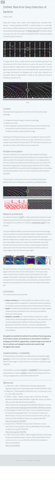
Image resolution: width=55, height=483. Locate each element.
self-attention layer (38, 223)
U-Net (21, 217)
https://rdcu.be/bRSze (12, 445)
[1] (27, 25)
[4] (23, 216)
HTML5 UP (30, 460)
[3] (32, 140)
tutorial (23, 370)
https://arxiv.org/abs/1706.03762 (15, 432)
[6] (37, 369)
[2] (39, 30)
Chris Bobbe (38, 460)
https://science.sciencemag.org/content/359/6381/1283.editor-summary (28, 407)
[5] (45, 222)
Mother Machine (33, 31)
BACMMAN (33, 370)
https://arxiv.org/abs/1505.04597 (15, 421)
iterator (44, 359)
